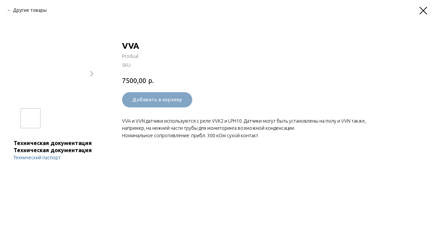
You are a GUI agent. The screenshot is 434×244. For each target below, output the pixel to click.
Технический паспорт (37, 157)
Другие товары (30, 10)
